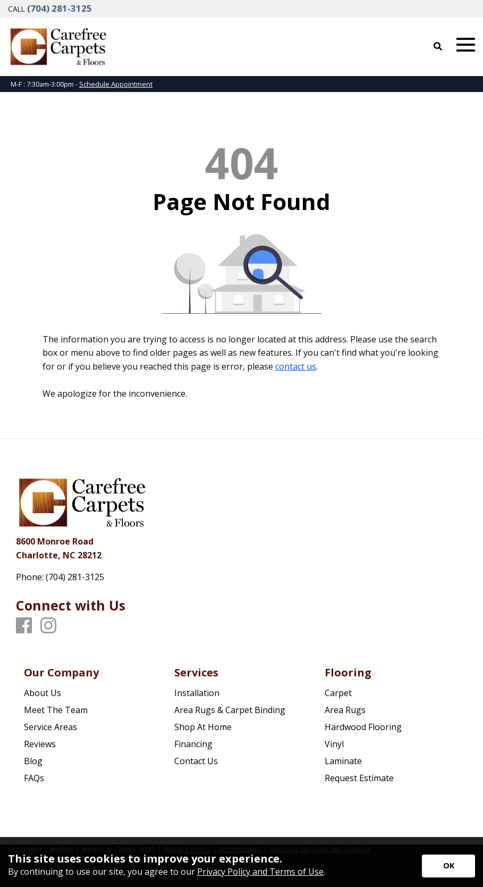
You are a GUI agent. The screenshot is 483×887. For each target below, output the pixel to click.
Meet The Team (56, 710)
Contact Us (196, 761)
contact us (295, 366)
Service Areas (50, 727)
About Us (42, 693)
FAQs (34, 778)
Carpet (338, 693)
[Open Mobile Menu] (465, 45)
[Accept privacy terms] (448, 866)
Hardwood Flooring (363, 727)
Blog (33, 761)
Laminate (343, 761)
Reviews (40, 744)
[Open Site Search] (438, 46)
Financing (193, 744)
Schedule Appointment (115, 84)
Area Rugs (345, 710)
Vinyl (334, 744)
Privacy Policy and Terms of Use (260, 871)
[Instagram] (48, 625)
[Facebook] (24, 625)
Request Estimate (359, 778)
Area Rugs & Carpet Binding (229, 710)
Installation (196, 693)
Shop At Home (203, 727)
